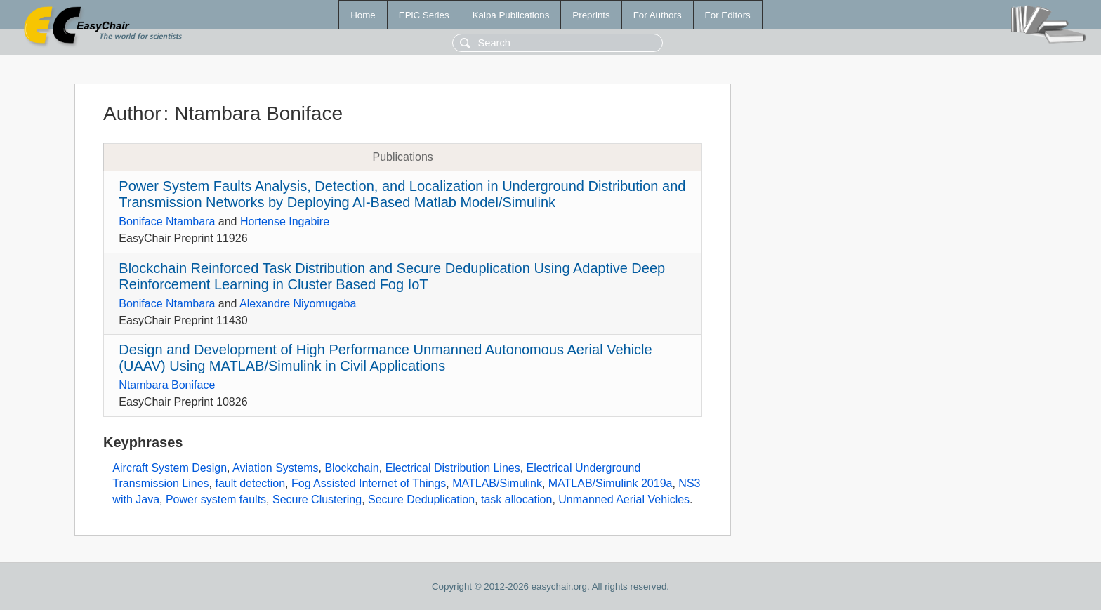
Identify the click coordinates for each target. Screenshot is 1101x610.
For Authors (657, 15)
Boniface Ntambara (167, 221)
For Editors (728, 15)
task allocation (516, 499)
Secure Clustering (317, 499)
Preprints (590, 15)
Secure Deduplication (421, 499)
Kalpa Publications (511, 15)
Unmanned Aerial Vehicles (624, 499)
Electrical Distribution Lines (452, 468)
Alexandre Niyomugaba (297, 304)
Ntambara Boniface (167, 385)
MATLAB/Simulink (497, 483)
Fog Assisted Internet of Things (368, 483)
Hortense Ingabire (284, 221)
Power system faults (216, 499)
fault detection (250, 483)
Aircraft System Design (169, 468)
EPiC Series (424, 15)
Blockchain (351, 468)
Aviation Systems (275, 468)
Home (363, 15)
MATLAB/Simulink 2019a (610, 483)
